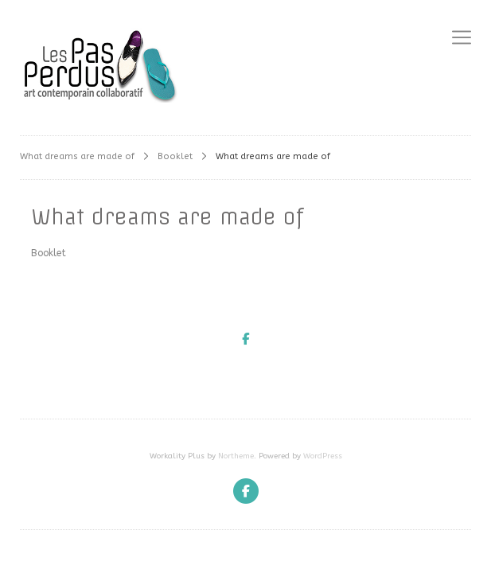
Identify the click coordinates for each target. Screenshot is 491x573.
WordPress (322, 456)
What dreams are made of (77, 156)
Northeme (236, 456)
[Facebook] (246, 491)
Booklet (175, 156)
